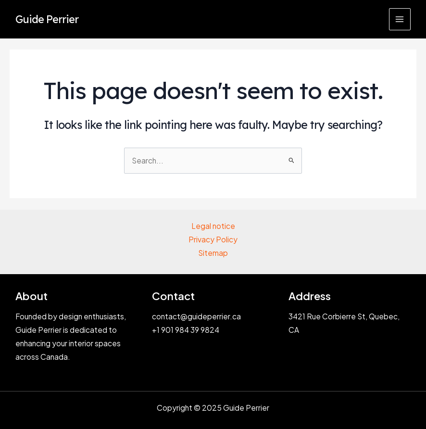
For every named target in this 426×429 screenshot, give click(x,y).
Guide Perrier (46, 19)
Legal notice (213, 225)
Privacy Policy (213, 239)
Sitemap (213, 252)
